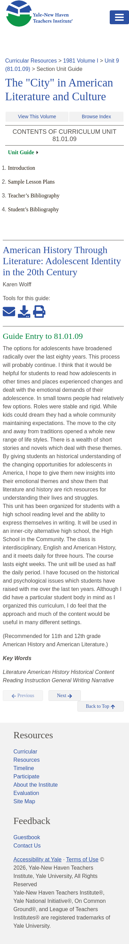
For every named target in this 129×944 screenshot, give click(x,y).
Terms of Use (82, 859)
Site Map (24, 801)
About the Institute (35, 785)
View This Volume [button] (37, 116)
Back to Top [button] (100, 706)
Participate (26, 776)
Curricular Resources (31, 61)
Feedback (31, 821)
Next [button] (65, 695)
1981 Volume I (80, 61)
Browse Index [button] (96, 116)
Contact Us (27, 846)
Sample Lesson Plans (31, 182)
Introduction (21, 168)
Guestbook (26, 837)
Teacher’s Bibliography (34, 195)
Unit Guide (21, 152)
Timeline (23, 768)
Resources (33, 735)
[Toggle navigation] (119, 17)
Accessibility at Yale (37, 859)
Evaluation (26, 793)
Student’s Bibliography (33, 209)
